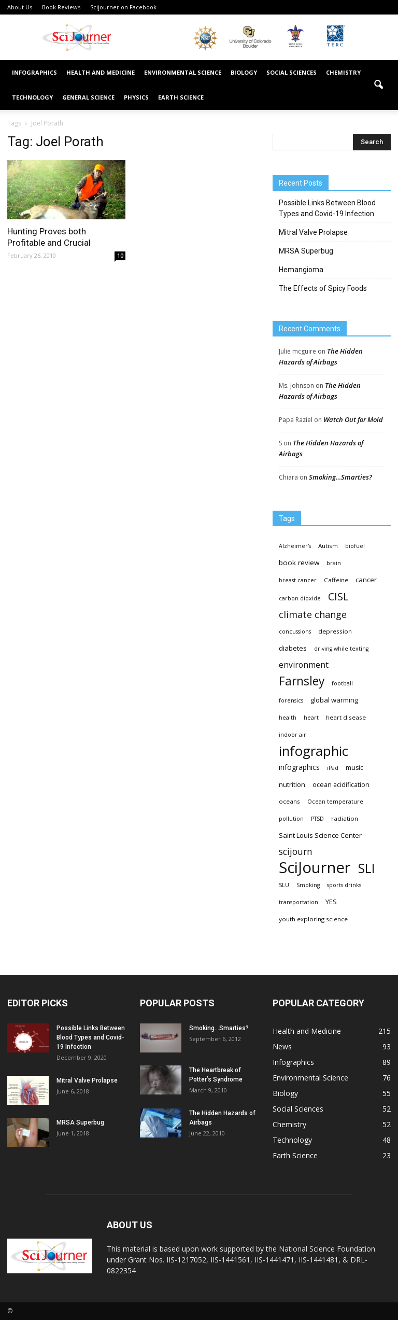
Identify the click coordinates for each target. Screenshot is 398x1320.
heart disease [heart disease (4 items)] (346, 717)
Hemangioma (301, 269)
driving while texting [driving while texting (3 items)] (341, 648)
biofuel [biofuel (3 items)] (355, 546)
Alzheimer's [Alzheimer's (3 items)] (295, 546)
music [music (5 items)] (354, 767)
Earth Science (181, 97)
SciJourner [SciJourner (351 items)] (315, 867)
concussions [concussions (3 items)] (295, 631)
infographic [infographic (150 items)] (313, 751)
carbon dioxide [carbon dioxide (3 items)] (300, 598)
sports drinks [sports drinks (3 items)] (344, 885)
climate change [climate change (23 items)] (313, 614)
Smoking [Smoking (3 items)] (308, 885)
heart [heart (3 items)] (311, 717)
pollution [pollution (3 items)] (291, 818)
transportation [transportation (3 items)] (298, 902)
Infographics (34, 72)
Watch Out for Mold (353, 419)
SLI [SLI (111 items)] (366, 868)
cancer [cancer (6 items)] (366, 579)
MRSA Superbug (306, 251)
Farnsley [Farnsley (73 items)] (301, 681)
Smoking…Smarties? (340, 477)
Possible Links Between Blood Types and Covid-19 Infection (327, 208)
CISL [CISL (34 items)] (338, 596)
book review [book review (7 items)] (299, 562)
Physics (136, 97)
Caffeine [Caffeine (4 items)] (336, 580)
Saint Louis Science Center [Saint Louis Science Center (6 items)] (320, 835)
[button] (378, 85)
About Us (19, 7)
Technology (32, 97)
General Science (88, 97)
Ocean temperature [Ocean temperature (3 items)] (335, 801)
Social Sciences (291, 72)
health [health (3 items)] (287, 717)
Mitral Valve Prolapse (313, 232)
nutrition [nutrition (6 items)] (292, 784)
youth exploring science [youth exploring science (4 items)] (313, 919)
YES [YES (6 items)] (331, 901)
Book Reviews (61, 7)
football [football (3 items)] (342, 683)
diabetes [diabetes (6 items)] (293, 648)
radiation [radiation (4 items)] (344, 818)
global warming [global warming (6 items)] (334, 700)
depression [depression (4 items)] (335, 631)
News (282, 1046)
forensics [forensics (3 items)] (291, 700)
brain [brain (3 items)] (333, 563)
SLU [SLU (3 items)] (284, 885)
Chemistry (343, 72)
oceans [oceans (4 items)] (289, 801)
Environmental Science (182, 72)
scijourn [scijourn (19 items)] (295, 851)
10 (120, 255)
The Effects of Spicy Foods (323, 288)
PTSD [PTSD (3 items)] (317, 818)
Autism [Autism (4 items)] (328, 546)
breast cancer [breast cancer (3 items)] (298, 580)
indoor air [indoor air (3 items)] (292, 734)
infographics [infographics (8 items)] (299, 767)
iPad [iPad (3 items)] (332, 767)
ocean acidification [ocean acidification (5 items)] (340, 784)
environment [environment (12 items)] (304, 664)
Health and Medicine (100, 72)
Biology (244, 72)
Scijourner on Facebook (123, 7)
